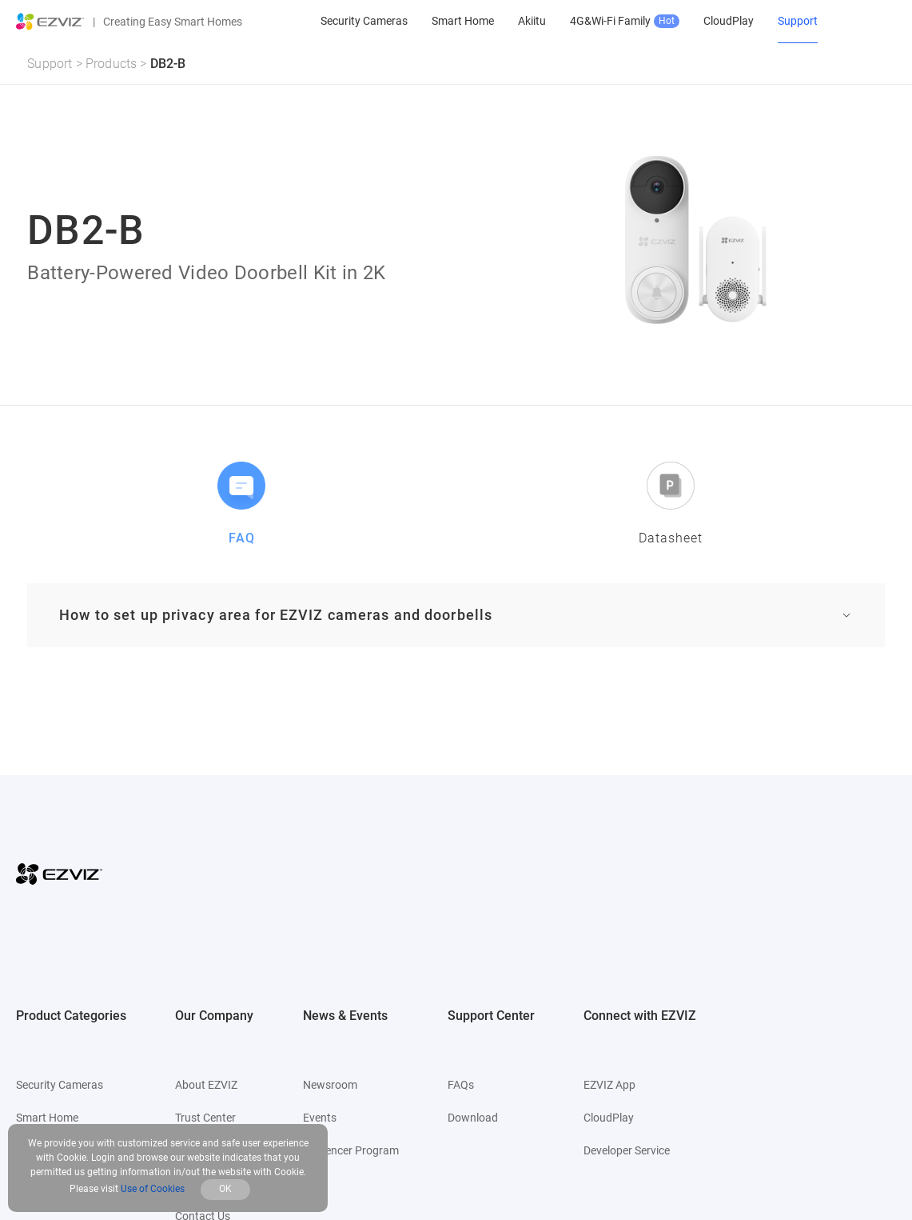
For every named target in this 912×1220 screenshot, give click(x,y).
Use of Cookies (153, 1188)
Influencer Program (351, 1150)
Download (473, 1117)
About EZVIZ (206, 1084)
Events (320, 1117)
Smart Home (47, 1117)
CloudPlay (608, 1117)
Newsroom (330, 1084)
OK (225, 1188)
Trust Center (205, 1117)
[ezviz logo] (50, 21)
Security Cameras (59, 1084)
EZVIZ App (609, 1084)
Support (49, 63)
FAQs (461, 1084)
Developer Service (626, 1150)
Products (111, 63)
